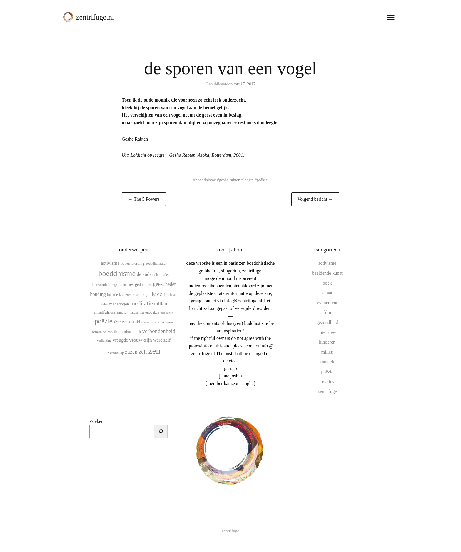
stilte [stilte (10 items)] (155, 322)
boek (327, 283)
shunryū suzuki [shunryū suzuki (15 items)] (126, 322)
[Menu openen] (390, 17)
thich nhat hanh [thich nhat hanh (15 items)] (127, 331)
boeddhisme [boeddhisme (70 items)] (117, 273)
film (327, 312)
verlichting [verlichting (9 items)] (104, 340)
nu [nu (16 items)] (141, 312)
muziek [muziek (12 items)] (122, 312)
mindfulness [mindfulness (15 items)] (105, 312)
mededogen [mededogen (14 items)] (119, 304)
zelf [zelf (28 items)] (142, 352)
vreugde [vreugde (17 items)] (120, 339)
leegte (248, 180)
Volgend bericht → (315, 199)
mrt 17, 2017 (244, 84)
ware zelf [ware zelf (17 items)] (162, 339)
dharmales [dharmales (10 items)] (161, 275)
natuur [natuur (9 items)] (134, 312)
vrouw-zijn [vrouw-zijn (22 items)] (140, 340)
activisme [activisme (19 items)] (110, 263)
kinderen (327, 342)
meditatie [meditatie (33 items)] (141, 303)
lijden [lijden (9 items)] (104, 304)
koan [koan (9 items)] (136, 294)
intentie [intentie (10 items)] (112, 295)
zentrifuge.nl (95, 17)
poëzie (262, 180)
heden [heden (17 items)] (170, 284)
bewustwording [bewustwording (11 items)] (132, 263)
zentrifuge (327, 391)
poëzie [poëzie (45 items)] (103, 321)
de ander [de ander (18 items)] (145, 274)
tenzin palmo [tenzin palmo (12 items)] (102, 332)
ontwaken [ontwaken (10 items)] (152, 312)
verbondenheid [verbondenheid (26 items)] (159, 331)
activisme (327, 263)
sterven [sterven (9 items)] (146, 322)
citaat (327, 292)
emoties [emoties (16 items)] (127, 284)
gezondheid (327, 322)
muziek (327, 361)
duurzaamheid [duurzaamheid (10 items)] (101, 285)
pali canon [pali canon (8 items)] (166, 312)
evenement (327, 302)
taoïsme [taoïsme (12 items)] (167, 322)
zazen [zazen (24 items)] (131, 352)
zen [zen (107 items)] (154, 350)
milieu (327, 352)
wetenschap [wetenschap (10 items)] (115, 352)
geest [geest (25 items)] (158, 284)
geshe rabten (229, 180)
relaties (327, 381)
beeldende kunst (327, 273)
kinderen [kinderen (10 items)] (125, 295)
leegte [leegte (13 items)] (146, 294)
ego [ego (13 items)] (115, 284)
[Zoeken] (161, 431)
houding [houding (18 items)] (98, 294)
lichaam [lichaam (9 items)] (172, 294)
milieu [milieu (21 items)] (160, 304)
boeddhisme (206, 180)
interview (327, 332)
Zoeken (96, 421)
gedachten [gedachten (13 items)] (143, 284)
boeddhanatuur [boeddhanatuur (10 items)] (156, 263)
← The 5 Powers (144, 199)
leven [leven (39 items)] (158, 293)
